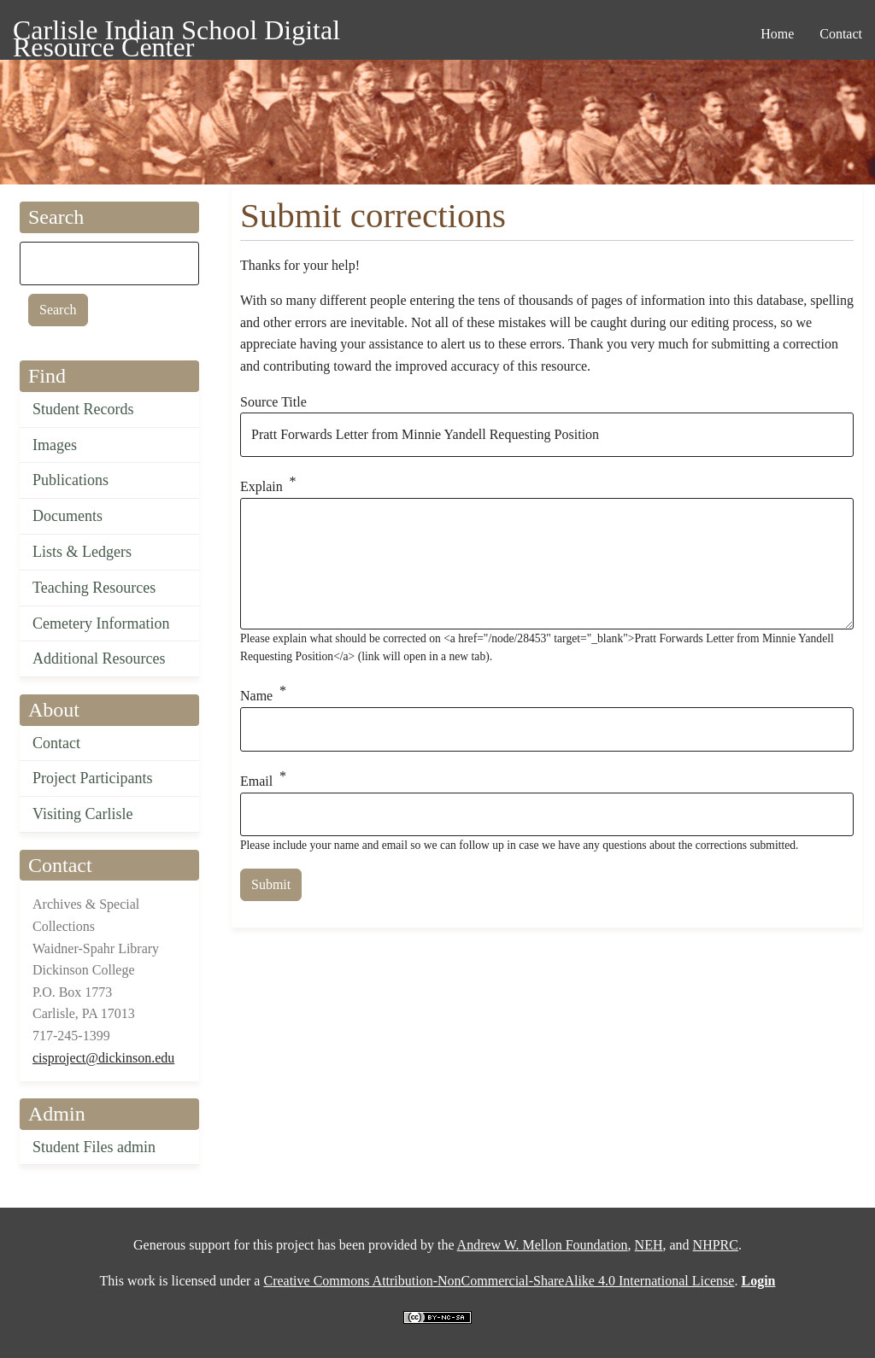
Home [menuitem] (777, 33)
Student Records (83, 409)
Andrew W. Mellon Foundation (542, 1245)
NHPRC (715, 1245)
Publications (70, 480)
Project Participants (92, 778)
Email (256, 781)
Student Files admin (94, 1147)
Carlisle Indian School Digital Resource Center (176, 33)
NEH (649, 1245)
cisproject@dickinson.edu (103, 1058)
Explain (261, 486)
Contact (56, 743)
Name (256, 695)
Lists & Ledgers (82, 551)
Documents (67, 515)
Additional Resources (98, 658)
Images (54, 445)
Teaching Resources (94, 587)
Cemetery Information (100, 623)
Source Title (273, 402)
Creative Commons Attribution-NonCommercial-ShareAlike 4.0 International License (498, 1280)
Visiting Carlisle (82, 813)
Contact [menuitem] (840, 33)
